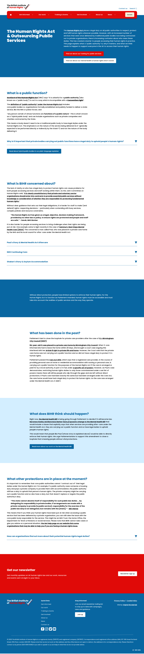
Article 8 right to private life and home (63, 350)
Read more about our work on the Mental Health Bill (51, 446)
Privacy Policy (119, 601)
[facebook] (42, 629)
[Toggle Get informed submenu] (33, 15)
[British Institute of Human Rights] (18, 7)
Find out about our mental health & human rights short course (90, 61)
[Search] (133, 8)
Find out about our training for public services (83, 54)
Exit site (136, 650)
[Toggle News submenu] (116, 15)
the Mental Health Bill (48, 419)
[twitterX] (50, 629)
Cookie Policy (132, 601)
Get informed (24, 15)
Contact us (123, 9)
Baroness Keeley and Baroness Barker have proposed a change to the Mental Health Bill (69, 421)
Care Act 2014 (55, 360)
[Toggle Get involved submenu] (90, 15)
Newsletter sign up (127, 574)
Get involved (82, 15)
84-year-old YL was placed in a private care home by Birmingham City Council (65, 345)
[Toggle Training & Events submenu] (72, 15)
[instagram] (46, 629)
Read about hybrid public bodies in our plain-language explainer (34, 151)
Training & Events (61, 15)
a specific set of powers (83, 367)
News (110, 15)
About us (99, 15)
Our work (42, 15)
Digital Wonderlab (130, 605)
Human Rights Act (75, 30)
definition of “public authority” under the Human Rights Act (37, 104)
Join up (80, 614)
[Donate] (129, 14)
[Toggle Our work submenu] (49, 15)
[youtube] (54, 629)
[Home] (10, 14)
